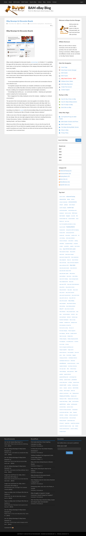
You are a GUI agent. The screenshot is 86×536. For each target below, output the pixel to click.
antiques (61, 204)
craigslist (72, 246)
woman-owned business (64, 428)
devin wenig (77, 246)
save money (75, 387)
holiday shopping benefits (73, 338)
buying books (62, 229)
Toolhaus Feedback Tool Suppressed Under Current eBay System (42, 456)
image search (70, 349)
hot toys (67, 344)
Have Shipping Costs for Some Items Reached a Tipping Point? (43, 481)
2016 (60, 151)
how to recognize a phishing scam (66, 347)
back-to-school (68, 213)
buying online (62, 232)
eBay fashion (72, 273)
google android (74, 333)
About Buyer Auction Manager (68, 70)
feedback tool (67, 322)
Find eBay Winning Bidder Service (70, 127)
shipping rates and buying (73, 398)
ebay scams (75, 289)
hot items (76, 341)
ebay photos (61, 287)
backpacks (61, 213)
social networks (75, 401)
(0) (51, 25)
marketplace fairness (72, 357)
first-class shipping (63, 330)
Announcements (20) (65, 173)
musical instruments (71, 363)
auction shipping (62, 207)
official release (73, 368)
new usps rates (62, 368)
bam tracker (62, 215)
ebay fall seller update (63, 273)
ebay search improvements (64, 295)
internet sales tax (62, 352)
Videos (40, 2)
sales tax (70, 387)
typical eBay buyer (71, 420)
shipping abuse (75, 393)
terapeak (75, 412)
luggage (74, 355)
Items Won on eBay (66, 107)
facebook (69, 317)
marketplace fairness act (64, 360)
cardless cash (74, 235)
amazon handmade (63, 202)
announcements (73, 202)
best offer (73, 215)
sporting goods (74, 404)
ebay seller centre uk (63, 297)
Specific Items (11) (65, 184)
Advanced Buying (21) (65, 170)
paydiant (61, 374)
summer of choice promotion (65, 409)
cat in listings (62, 238)
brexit (77, 218)
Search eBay (33, 2)
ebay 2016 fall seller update (69, 249)
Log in (81, 2)
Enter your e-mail (62, 446)
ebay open (71, 281)
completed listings (68, 243)
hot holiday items (69, 341)
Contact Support (65, 89)
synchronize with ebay (64, 412)
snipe (70, 401)
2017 (60, 149)
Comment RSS (8, 527)
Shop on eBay (64, 130)
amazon (72, 199)
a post (22, 110)
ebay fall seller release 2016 (65, 270)
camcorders (67, 235)
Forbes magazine (71, 330)
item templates (71, 352)
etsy (77, 314)
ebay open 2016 (62, 284)
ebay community (62, 262)
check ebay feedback (70, 238)
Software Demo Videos (67, 81)
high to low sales (62, 336)
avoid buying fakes (63, 210)
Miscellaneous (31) (65, 182)
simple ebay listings (63, 401)
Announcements (33, 23)
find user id (71, 327)
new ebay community (72, 366)
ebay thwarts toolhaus (71, 303)
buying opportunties (70, 232)
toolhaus (66, 415)
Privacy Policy (64, 133)
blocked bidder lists (63, 218)
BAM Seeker (16, 2)
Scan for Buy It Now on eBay (68, 99)
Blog (44, 2)
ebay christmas (75, 259)
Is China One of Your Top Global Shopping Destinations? (41, 449)
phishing (61, 379)
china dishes (70, 240)
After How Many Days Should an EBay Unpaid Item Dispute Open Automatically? (42, 501)
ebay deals (72, 265)
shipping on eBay (63, 398)
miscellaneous (62, 363)
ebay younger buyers (71, 311)
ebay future (69, 276)
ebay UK (61, 308)
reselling (69, 385)
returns (60, 387)
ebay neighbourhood (63, 281)
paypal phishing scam (63, 376)
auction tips (70, 207)
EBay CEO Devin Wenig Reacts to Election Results (42, 463)
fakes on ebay (72, 319)
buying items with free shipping (72, 229)
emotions (73, 314)
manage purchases (63, 357)
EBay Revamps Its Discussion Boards (19, 21)
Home (5, 2)
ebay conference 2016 (64, 265)
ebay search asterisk (70, 292)
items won (77, 352)
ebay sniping (71, 300)
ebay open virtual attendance (73, 284)
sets (70, 393)
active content (62, 196)
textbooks (61, 415)
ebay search (61, 292)
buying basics (70, 227)
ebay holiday (75, 276)
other (76, 371)
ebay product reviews (70, 287)
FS (68, 534)
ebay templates (62, 303)
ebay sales (69, 289)
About (10, 2)
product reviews (67, 379)
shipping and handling (64, 396)
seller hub (73, 390)
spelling (68, 404)
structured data (62, 406)
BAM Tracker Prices (66, 124)
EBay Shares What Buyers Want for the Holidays (41, 469)
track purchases (72, 417)
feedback (61, 322)
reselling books (75, 385)
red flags (70, 382)
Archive (49, 2)
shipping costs (74, 396)
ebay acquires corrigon (64, 251)
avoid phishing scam (72, 210)
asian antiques (72, 204)
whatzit (76, 425)
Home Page (64, 67)
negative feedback (63, 366)
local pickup (68, 355)
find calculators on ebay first (65, 325)
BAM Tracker (25, 2)
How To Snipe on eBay (67, 104)
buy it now (67, 221)
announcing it (34, 62)
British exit (61, 221)
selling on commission (63, 393)
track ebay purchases (63, 417)
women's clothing (73, 428)
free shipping (62, 333)
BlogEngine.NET (50, 534)
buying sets (61, 235)
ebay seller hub (72, 297)
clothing (76, 240)
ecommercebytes (66, 314)
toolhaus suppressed (73, 415)
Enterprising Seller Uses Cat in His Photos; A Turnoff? (42, 487)
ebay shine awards (63, 300)
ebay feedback (62, 276)
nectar (77, 363)
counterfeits (66, 246)
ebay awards (72, 251)
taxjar (71, 412)
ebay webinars (62, 311)
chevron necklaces (63, 240)
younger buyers (62, 431)
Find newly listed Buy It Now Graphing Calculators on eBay (40, 443)
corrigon (61, 246)
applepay (66, 204)
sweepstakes (75, 409)
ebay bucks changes (69, 254)
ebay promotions (62, 289)
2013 (60, 157)
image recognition (63, 349)
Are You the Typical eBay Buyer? (12, 442)
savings (61, 390)
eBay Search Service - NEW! (68, 78)
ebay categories (62, 259)
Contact (54, 2)
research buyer (76, 382)
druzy (60, 248)
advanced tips (62, 199)
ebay (77, 311)
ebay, (60, 314)
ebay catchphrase (74, 257)
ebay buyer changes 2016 (64, 257)
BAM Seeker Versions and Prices (69, 121)
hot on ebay (61, 344)
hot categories (62, 341)
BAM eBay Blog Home (67, 84)
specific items (62, 404)
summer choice (70, 406)
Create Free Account (66, 87)
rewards (65, 387)
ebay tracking (62, 306)
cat (78, 235)
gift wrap (67, 333)
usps (73, 425)
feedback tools (74, 322)
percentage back (73, 376)
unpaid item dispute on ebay (65, 425)
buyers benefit (62, 226)
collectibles (61, 243)
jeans (60, 355)
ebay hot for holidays (63, 278)
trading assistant (62, 420)
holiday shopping (62, 338)
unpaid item (67, 423)
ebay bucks (61, 254)
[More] (9, 446)
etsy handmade (62, 317)
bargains (68, 215)
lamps (64, 355)
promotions (74, 379)
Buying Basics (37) (65, 176)
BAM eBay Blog (39, 8)
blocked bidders (71, 218)
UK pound (61, 423)
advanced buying (70, 196)
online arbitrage (62, 371)
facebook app (74, 317)
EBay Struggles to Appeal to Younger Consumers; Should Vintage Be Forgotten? (42, 494)
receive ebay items (63, 382)
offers (68, 368)
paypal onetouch (67, 374)
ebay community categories (73, 262)
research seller (62, 385)
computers (76, 243)
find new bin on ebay (63, 327)
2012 (60, 160)
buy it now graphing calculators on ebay (67, 224)
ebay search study (75, 295)
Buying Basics (40, 23)
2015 (60, 154)
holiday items (70, 336)
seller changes (67, 390)
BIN (77, 215)
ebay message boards (73, 278)
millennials (73, 360)
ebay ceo (69, 259)
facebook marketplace (63, 319)
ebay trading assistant (70, 306)
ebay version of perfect (69, 308)
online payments (70, 371)
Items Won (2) (63, 179)
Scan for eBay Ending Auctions (69, 101)
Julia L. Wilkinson (23, 23)
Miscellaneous (48, 23)
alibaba (68, 199)
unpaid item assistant (75, 423)
